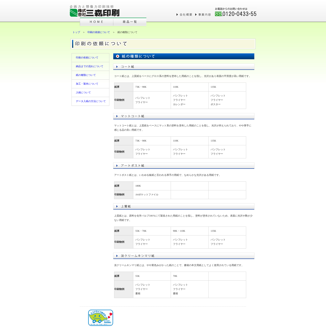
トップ (76, 32)
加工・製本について (87, 83)
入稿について (83, 92)
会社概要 (184, 14)
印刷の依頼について (99, 32)
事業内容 (203, 14)
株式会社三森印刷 (94, 11)
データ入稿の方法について (91, 101)
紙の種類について (86, 75)
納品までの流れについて (89, 66)
